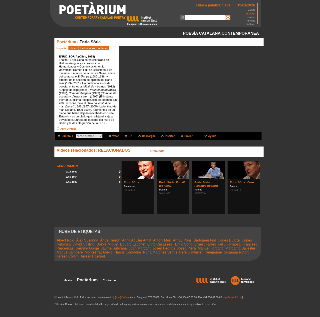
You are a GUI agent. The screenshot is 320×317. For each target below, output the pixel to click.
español (250, 13)
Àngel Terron (110, 240)
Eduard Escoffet (132, 244)
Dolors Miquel (107, 244)
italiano (250, 24)
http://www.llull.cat (232, 297)
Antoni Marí (162, 240)
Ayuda (212, 136)
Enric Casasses (160, 244)
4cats (68, 280)
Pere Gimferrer (191, 252)
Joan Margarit (140, 248)
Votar (115, 136)
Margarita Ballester (240, 248)
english (250, 17)
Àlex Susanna (87, 240)
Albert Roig (65, 240)
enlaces (103, 48)
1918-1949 (71, 171)
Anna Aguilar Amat (136, 240)
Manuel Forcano (211, 248)
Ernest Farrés (205, 244)
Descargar (148, 136)
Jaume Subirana (114, 248)
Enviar (188, 136)
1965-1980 (71, 181)
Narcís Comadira (127, 252)
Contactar (109, 280)
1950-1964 (71, 176)
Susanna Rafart (236, 252)
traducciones (87, 48)
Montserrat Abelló (98, 252)
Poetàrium (66, 42)
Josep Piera (186, 248)
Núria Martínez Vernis (160, 252)
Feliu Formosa (229, 244)
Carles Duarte (229, 240)
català (251, 10)
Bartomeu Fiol (205, 240)
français (250, 20)
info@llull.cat (123, 297)
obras (73, 48)
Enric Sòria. (206, 184)
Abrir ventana (68, 128)
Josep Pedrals (163, 248)
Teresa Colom (68, 256)
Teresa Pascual (92, 256)
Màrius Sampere (70, 252)
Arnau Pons (182, 240)
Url (130, 136)
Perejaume (213, 252)
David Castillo (83, 244)
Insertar (170, 136)
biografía (61, 48)
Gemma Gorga (87, 248)
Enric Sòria (131, 182)
